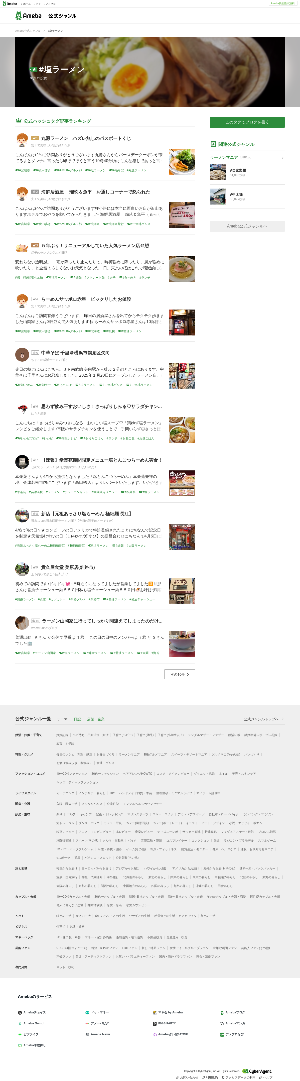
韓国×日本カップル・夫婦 (146, 896)
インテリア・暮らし (92, 793)
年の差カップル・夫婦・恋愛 (226, 896)
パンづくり (251, 754)
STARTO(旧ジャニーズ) (71, 948)
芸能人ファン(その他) (255, 948)
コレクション (200, 840)
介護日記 (113, 804)
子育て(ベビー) (123, 735)
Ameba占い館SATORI (172, 1034)
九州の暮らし (182, 886)
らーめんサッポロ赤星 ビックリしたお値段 (86, 299)
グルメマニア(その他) (225, 754)
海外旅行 (113, 877)
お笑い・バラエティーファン (135, 956)
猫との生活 (63, 916)
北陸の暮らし (249, 877)
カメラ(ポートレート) (167, 823)
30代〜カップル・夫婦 (109, 896)
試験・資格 (77, 926)
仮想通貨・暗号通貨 (129, 937)
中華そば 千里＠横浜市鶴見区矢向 (75, 353)
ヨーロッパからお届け (97, 868)
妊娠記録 (62, 735)
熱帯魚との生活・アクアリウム (175, 916)
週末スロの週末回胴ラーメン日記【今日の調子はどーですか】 (73, 521)
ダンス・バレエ (89, 823)
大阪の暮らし (65, 886)
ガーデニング (65, 793)
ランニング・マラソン (258, 814)
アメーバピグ (99, 1023)
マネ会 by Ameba (170, 1012)
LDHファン (129, 948)
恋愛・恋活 (114, 905)
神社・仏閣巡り (92, 877)
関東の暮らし (179, 877)
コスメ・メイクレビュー (172, 773)
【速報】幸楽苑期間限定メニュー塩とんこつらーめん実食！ (101, 460)
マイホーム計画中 (208, 793)
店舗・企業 (96, 719)
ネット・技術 (65, 967)
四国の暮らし (160, 886)
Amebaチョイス (34, 1012)
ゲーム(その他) (136, 849)
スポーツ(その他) (87, 840)
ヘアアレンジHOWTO (137, 773)
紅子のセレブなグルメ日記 (49, 252)
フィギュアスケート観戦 (237, 832)
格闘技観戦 (63, 840)
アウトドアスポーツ (191, 814)
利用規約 (210, 1077)
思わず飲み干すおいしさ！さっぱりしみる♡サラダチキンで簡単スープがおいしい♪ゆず (130, 406)
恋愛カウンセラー (138, 905)
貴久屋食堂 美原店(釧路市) (68, 567)
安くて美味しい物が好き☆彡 (50, 145)
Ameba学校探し (34, 1045)
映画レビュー (65, 832)
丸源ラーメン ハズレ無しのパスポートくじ (86, 138)
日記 (77, 719)
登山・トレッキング (109, 814)
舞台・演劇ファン (208, 956)
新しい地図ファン (153, 948)
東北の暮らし (157, 877)
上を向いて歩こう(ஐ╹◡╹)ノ (49, 574)
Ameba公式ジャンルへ (247, 226)
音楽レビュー (144, 832)
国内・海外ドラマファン (175, 956)
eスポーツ (63, 858)
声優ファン (63, 956)
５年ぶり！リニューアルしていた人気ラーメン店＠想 (95, 245)
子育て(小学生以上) (170, 735)
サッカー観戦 (191, 832)
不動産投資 (154, 937)
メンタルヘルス (92, 804)
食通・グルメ (106, 763)
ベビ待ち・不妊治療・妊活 (91, 735)
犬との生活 (83, 916)
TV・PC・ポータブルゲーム (75, 849)
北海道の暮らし (133, 877)
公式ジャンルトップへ (264, 719)
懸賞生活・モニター (194, 849)
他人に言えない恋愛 (69, 905)
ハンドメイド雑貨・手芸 (135, 793)
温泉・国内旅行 (66, 877)
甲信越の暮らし (225, 877)
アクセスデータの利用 (239, 1077)
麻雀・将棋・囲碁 (110, 849)
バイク (132, 840)
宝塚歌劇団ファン (225, 948)
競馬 (77, 858)
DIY (112, 793)
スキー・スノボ (162, 814)
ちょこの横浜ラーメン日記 (49, 360)
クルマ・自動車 (113, 840)
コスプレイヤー (176, 840)
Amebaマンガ (234, 1023)
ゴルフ (71, 814)
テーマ (62, 719)
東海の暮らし (271, 877)
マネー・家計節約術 (98, 937)
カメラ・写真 (113, 823)
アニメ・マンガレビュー (95, 832)
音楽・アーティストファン (94, 956)
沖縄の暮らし (205, 886)
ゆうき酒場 (38, 413)
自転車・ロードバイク (224, 814)
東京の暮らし (202, 877)
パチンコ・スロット (98, 858)
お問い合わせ (187, 1077)
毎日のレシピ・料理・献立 (74, 754)
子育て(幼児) (145, 735)
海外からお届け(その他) (219, 868)
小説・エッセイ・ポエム (245, 823)
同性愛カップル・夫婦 (265, 896)
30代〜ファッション (105, 773)
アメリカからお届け (185, 868)
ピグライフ (30, 1034)
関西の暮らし (110, 886)
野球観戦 (211, 832)
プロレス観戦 (267, 832)
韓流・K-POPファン (104, 948)
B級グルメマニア (155, 754)
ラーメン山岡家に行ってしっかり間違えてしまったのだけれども (107, 621)
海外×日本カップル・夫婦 (185, 896)
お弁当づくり (106, 754)
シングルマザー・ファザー (206, 735)
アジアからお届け (128, 868)
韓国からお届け (66, 868)
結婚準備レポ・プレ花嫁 (260, 735)
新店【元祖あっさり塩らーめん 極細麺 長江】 (87, 514)
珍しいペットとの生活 (110, 916)
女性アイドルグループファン (189, 948)
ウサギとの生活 (139, 916)
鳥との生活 (207, 916)
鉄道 (217, 840)
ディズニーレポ (167, 832)
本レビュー (123, 832)
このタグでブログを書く (247, 122)
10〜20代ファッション (71, 773)
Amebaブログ (234, 1012)
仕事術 (60, 926)
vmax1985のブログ (44, 628)
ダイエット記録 (204, 773)
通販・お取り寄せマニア (257, 849)
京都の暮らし (88, 886)
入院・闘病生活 (66, 804)
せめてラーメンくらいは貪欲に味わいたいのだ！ (64, 467)
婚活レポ (234, 735)
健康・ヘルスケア (224, 849)
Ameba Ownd (32, 1023)
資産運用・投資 (176, 937)
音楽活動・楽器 (151, 840)
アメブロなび (234, 1034)
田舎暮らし (225, 886)
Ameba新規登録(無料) (283, 3)
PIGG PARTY (166, 1023)
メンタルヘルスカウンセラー (142, 804)
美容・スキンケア (244, 773)
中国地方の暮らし (135, 886)
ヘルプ (265, 1077)
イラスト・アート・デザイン (205, 823)
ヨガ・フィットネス (163, 849)
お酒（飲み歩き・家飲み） (74, 763)
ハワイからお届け (156, 868)
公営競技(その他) (127, 858)
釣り (59, 814)
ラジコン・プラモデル (239, 840)
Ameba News (99, 1034)
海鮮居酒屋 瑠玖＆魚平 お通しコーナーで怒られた (95, 192)
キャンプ (86, 814)
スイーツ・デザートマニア (189, 754)
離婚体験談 (95, 905)
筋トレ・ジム (65, 823)
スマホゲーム (267, 840)
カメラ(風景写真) (137, 823)
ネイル (223, 773)
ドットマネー (99, 1012)
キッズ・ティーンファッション (77, 782)
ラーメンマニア (129, 754)
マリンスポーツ (137, 814)
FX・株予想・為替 (68, 937)
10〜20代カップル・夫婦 (73, 896)
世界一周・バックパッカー (257, 868)
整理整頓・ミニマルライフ (174, 793)
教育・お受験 (65, 744)
